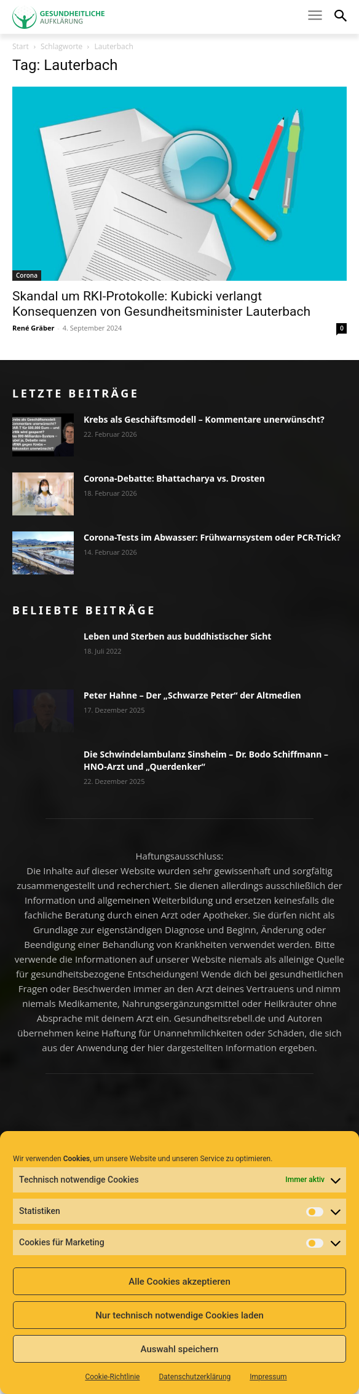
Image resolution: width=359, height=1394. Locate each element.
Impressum (268, 1376)
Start (20, 46)
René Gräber (33, 327)
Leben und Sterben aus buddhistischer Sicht (177, 636)
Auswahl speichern (180, 1349)
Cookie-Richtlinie (112, 1376)
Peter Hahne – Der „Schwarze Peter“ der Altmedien (192, 695)
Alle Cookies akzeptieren (179, 1281)
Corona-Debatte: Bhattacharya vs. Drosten (174, 478)
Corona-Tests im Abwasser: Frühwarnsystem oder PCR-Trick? (212, 537)
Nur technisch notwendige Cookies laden (179, 1315)
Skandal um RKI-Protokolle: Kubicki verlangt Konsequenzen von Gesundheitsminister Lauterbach (161, 304)
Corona (26, 275)
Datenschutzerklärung (195, 1376)
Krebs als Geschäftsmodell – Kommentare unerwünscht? (204, 419)
